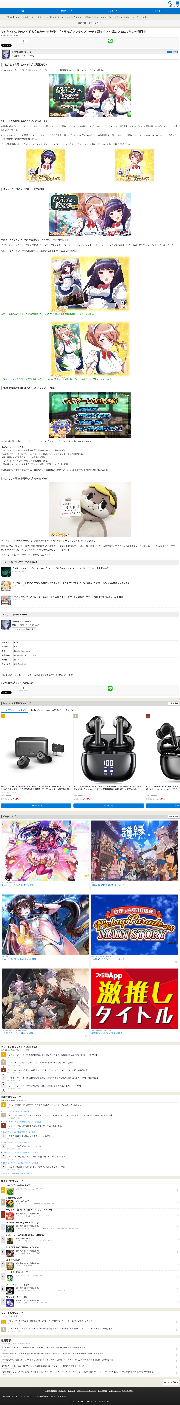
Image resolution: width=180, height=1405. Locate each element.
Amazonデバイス (53, 710)
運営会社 (71, 1391)
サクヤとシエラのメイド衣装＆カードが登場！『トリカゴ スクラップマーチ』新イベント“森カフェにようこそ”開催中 (101, 17)
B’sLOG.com (127, 1391)
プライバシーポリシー (86, 1391)
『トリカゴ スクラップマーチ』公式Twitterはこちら (26, 555)
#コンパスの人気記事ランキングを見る (16, 1111)
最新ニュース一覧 (45, 17)
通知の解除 (102, 1391)
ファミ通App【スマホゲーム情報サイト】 (18, 17)
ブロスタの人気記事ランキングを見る (16, 1142)
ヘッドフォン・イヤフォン (14, 710)
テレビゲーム (71, 710)
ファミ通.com (115, 1391)
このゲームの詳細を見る (25, 629)
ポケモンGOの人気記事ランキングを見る (17, 1173)
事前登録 (82, 23)
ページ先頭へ (172, 1382)
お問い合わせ (51, 1391)
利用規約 (62, 1391)
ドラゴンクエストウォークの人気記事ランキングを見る (22, 1122)
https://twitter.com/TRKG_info (25, 655)
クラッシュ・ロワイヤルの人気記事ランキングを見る (21, 1152)
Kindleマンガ (36, 710)
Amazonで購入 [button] (36, 805)
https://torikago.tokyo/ (22, 651)
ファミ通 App (10, 4)
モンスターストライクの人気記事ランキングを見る (20, 1163)
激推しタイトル (95, 23)
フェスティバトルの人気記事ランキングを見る (19, 1132)
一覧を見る (173, 703)
